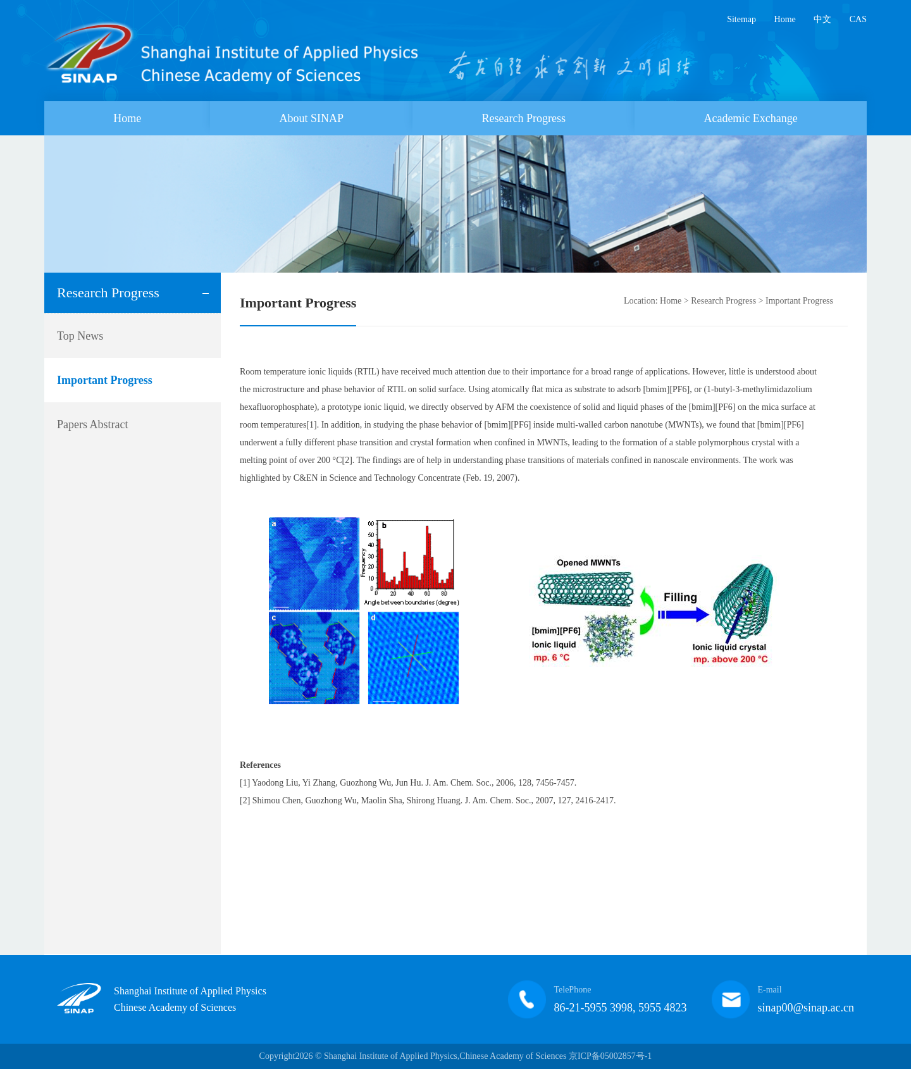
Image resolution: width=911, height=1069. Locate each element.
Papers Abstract (92, 424)
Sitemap (741, 19)
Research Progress (524, 118)
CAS (858, 19)
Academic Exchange (750, 118)
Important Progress (104, 380)
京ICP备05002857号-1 (610, 1056)
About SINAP (312, 118)
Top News (80, 336)
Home (785, 19)
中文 (822, 19)
